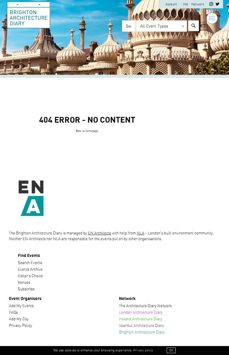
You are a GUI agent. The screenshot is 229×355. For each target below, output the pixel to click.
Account (171, 4)
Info (185, 4)
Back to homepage (87, 131)
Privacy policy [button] (143, 350)
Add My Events (21, 306)
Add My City (19, 319)
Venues (24, 283)
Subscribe (26, 289)
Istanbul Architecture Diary (141, 326)
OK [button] (171, 350)
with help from (124, 233)
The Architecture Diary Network (145, 306)
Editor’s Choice (30, 276)
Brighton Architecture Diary (142, 332)
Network (197, 4)
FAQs (13, 313)
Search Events (30, 263)
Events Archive (30, 270)
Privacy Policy (20, 326)
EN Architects (99, 233)
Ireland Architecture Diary (141, 319)
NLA (140, 233)
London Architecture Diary (141, 313)
